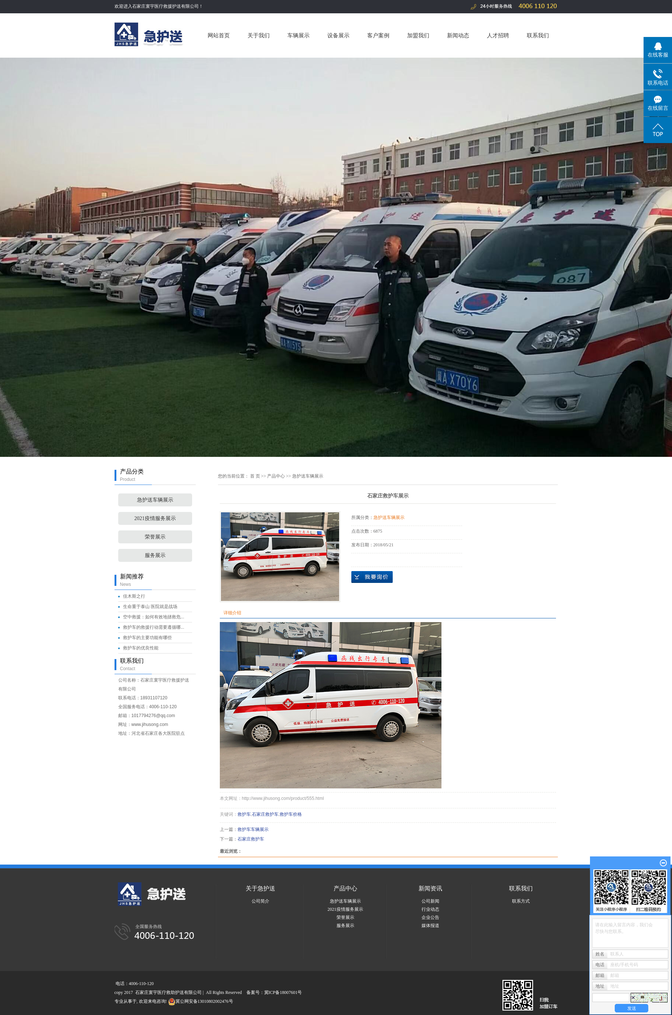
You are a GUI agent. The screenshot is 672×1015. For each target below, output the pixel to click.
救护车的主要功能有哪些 (147, 637)
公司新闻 (430, 901)
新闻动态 (458, 35)
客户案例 (378, 35)
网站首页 (219, 35)
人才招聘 (498, 35)
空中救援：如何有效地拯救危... (153, 616)
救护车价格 (291, 814)
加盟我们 (418, 35)
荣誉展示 (155, 537)
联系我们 (538, 35)
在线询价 (372, 577)
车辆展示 (298, 35)
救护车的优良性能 (140, 648)
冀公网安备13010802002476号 (200, 1001)
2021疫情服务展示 (155, 518)
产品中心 (276, 476)
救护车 (244, 814)
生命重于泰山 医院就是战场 (150, 606)
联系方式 (521, 901)
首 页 (255, 476)
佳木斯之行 (134, 596)
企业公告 (430, 917)
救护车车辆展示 (253, 829)
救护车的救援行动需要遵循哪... (153, 627)
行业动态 (430, 909)
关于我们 (259, 35)
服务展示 (155, 555)
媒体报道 (430, 925)
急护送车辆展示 (155, 500)
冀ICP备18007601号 (283, 992)
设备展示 (338, 35)
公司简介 (260, 901)
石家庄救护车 (265, 814)
